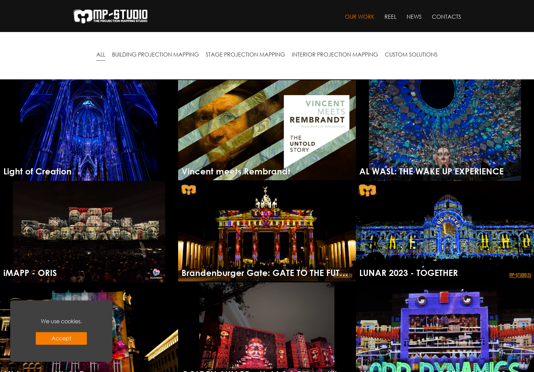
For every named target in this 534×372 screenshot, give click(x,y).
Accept (61, 338)
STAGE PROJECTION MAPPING (245, 54)
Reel (390, 16)
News (414, 16)
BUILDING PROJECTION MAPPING (155, 54)
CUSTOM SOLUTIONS (411, 54)
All (100, 54)
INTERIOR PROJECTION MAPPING (335, 54)
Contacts (446, 16)
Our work (359, 16)
